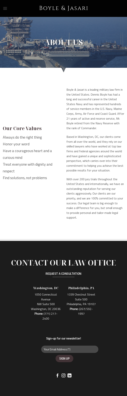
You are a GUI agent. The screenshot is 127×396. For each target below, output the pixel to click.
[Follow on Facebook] (57, 376)
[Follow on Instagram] (63, 376)
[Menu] (5, 8)
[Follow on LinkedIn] (69, 376)
